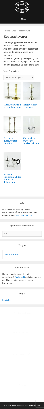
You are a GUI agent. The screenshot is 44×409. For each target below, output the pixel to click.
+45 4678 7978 (26, 371)
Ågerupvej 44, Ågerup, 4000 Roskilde (22, 359)
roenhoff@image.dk (24, 377)
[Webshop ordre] (19, 77)
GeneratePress (34, 405)
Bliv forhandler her (24, 215)
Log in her (6, 300)
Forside (7, 31)
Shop (14, 31)
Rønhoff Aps (12, 254)
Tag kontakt (20, 277)
